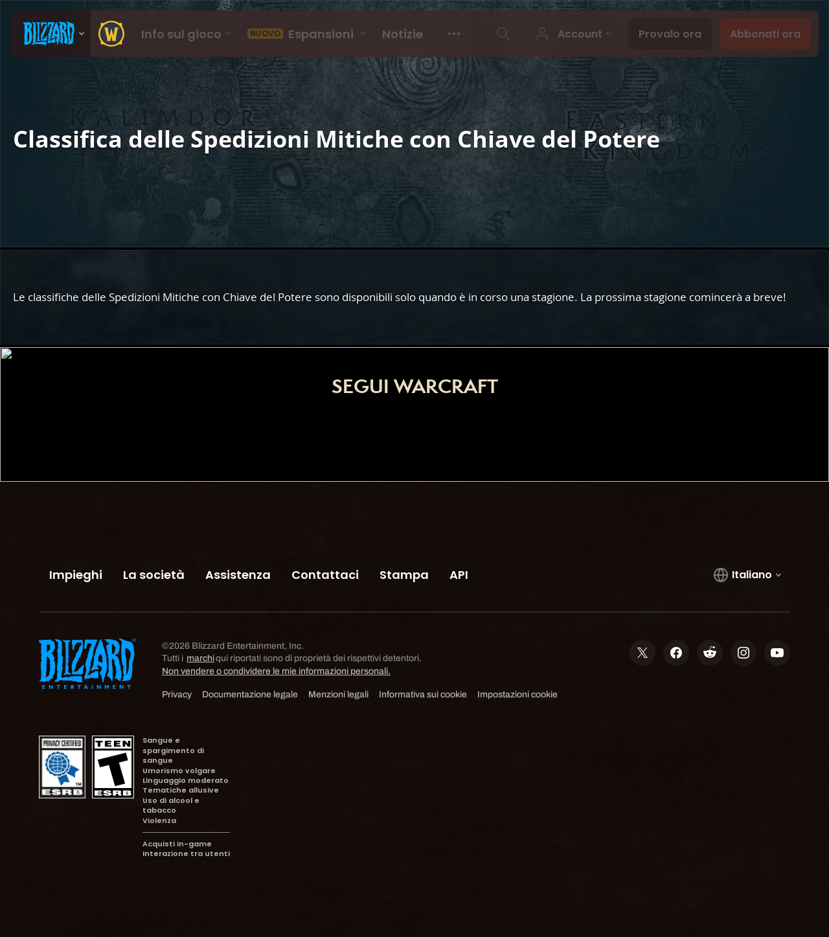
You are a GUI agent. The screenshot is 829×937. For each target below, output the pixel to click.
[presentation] (50, 33)
